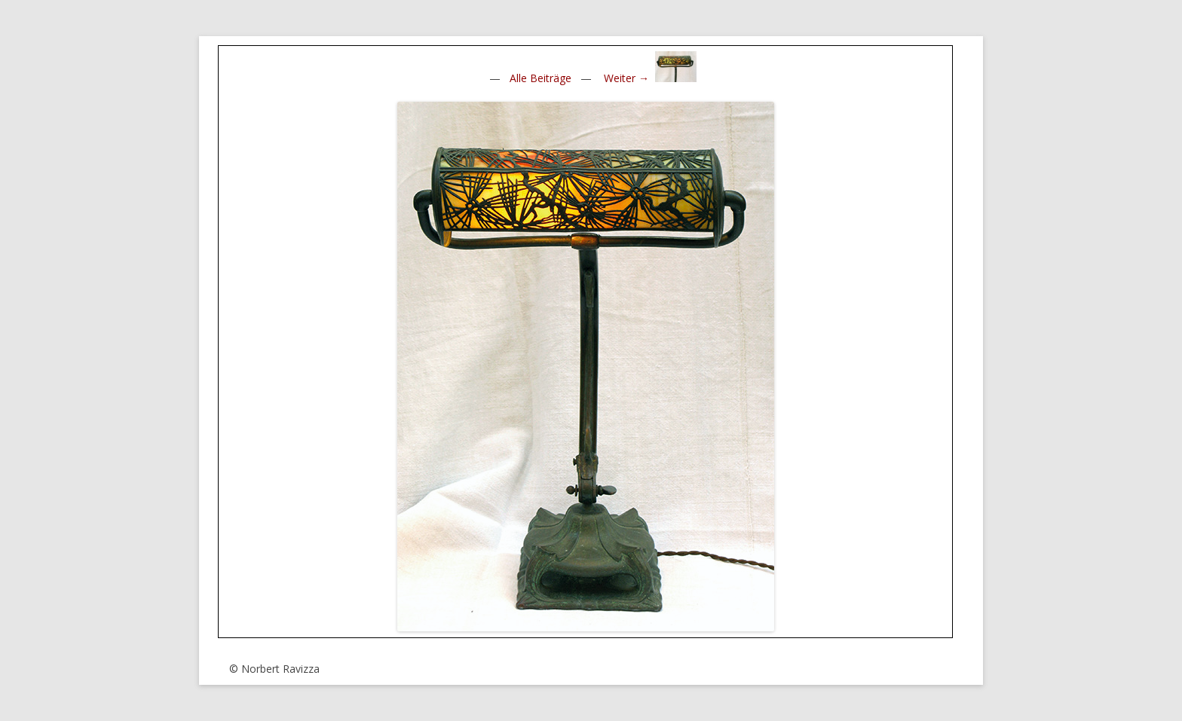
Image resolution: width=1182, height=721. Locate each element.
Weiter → (626, 78)
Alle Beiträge (540, 78)
